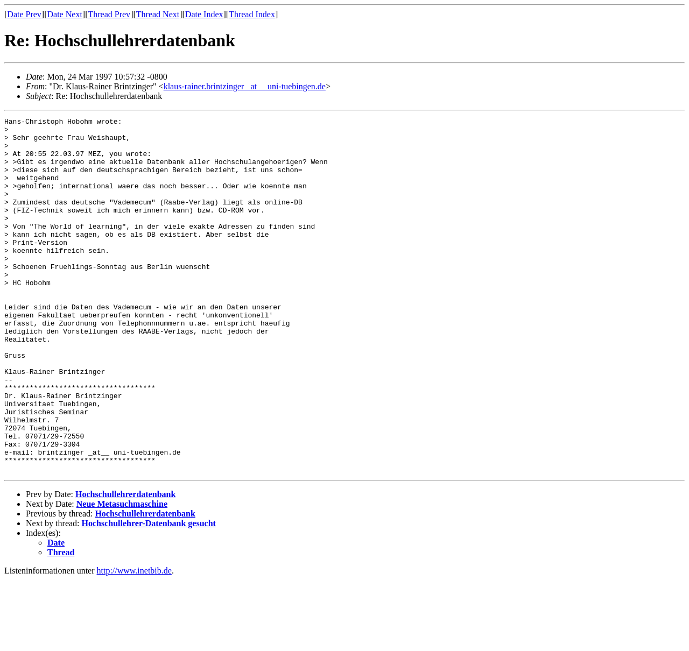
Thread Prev (109, 14)
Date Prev (24, 14)
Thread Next (157, 14)
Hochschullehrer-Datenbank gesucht (149, 594)
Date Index (204, 14)
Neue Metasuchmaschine (121, 574)
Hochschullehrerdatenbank (125, 565)
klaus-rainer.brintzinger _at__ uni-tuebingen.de (245, 86)
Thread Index (252, 14)
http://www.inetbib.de (134, 641)
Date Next (64, 14)
